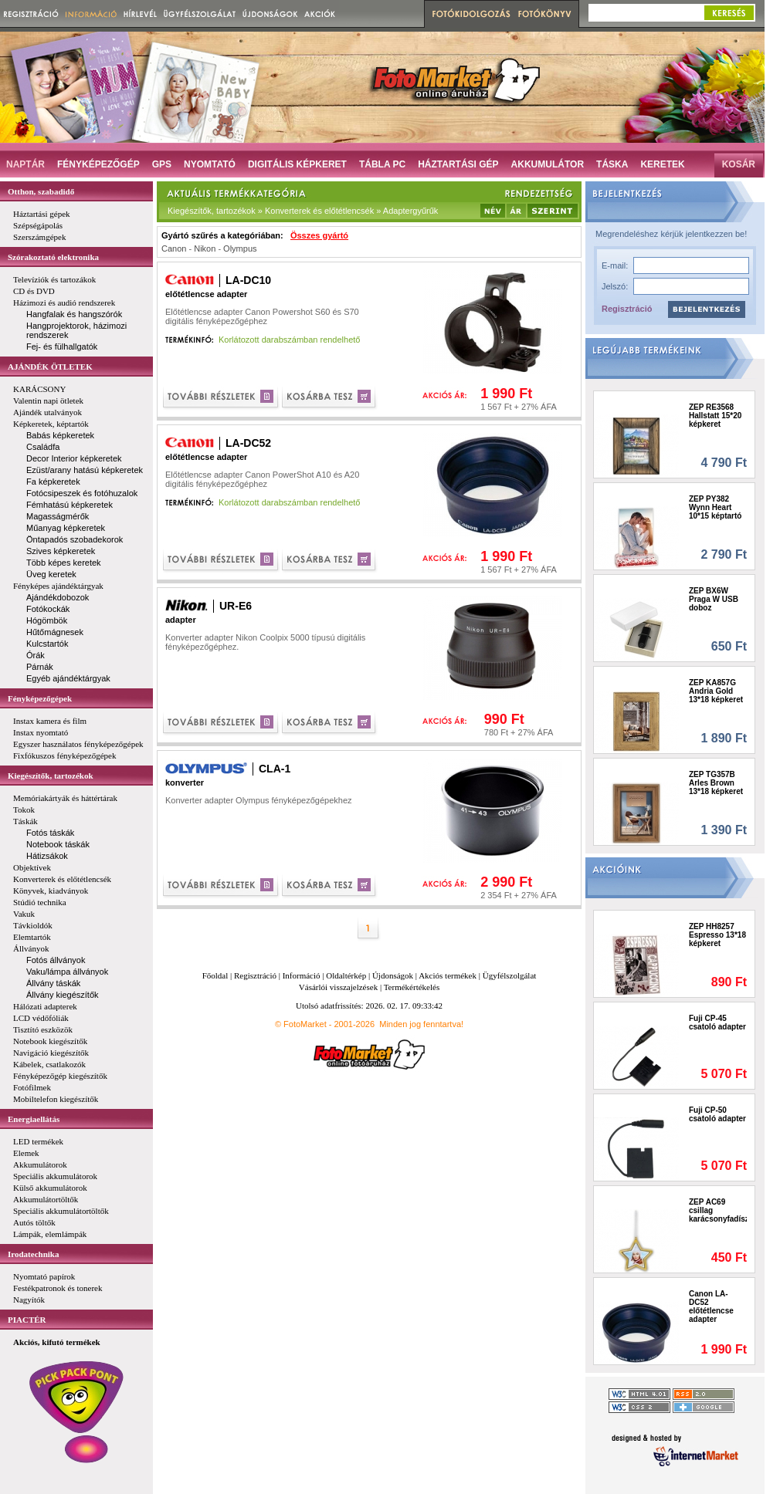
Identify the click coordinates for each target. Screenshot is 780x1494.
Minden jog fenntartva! (421, 1024)
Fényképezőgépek (40, 698)
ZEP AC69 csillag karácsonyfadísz (718, 1210)
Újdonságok (392, 975)
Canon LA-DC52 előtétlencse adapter (711, 1306)
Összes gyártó (319, 235)
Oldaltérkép (346, 975)
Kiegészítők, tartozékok (50, 775)
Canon (173, 248)
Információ (301, 975)
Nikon (204, 248)
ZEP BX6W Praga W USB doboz (713, 599)
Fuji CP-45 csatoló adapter (717, 1022)
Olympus (239, 248)
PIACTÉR (27, 1319)
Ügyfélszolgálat (510, 975)
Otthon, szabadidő (41, 191)
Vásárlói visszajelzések (338, 987)
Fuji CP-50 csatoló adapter (717, 1114)
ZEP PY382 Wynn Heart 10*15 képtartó (715, 507)
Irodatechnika (33, 1254)
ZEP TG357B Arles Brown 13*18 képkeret (716, 783)
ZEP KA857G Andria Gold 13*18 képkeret (716, 691)
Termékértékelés (412, 987)
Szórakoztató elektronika (53, 257)
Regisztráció (627, 308)
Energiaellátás (33, 1119)
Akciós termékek (447, 975)
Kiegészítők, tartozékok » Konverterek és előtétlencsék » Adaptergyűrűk (303, 210)
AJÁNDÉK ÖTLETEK (50, 366)
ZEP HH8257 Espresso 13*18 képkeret (717, 935)
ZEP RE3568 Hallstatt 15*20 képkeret (715, 415)
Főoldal (215, 975)
